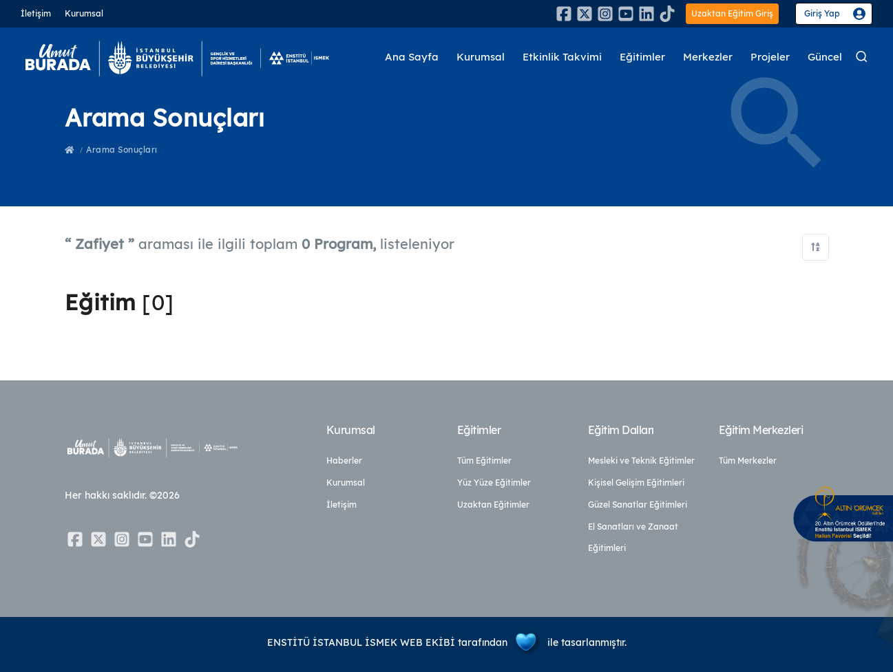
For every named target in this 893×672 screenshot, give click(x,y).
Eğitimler (642, 58)
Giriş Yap (822, 13)
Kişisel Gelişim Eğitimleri (636, 482)
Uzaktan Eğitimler (493, 504)
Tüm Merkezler (748, 460)
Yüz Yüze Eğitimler (494, 482)
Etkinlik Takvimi (562, 58)
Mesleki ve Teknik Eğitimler (641, 460)
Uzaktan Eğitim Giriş (732, 13)
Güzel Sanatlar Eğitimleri (637, 504)
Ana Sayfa (412, 58)
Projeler (770, 58)
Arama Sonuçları (122, 149)
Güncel (825, 58)
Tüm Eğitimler (484, 460)
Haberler (344, 460)
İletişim (36, 13)
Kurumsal (84, 13)
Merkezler (708, 58)
